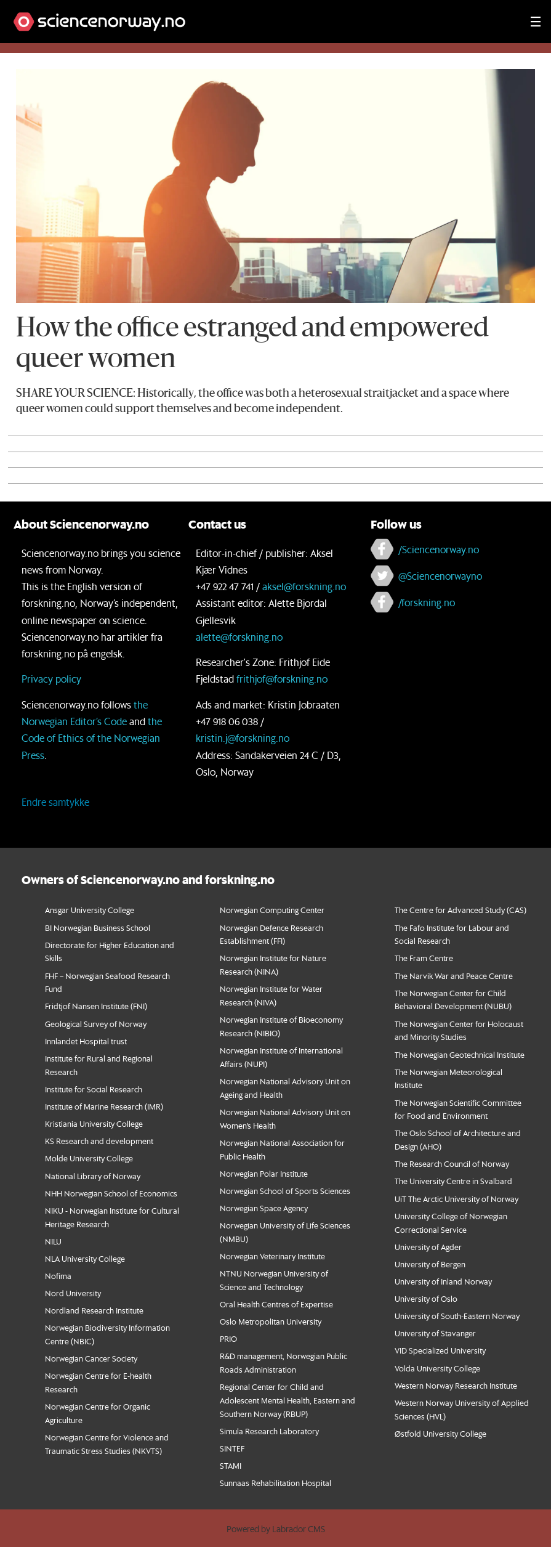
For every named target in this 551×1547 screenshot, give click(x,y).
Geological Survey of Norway (96, 1023)
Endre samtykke (55, 801)
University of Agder (428, 1246)
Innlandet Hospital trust (86, 1041)
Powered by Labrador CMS (276, 1529)
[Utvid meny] (535, 21)
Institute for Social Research (93, 1089)
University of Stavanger (435, 1333)
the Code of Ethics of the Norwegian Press (92, 738)
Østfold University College (440, 1433)
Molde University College (89, 1158)
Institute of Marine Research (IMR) (104, 1106)
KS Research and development (99, 1140)
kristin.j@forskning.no (242, 737)
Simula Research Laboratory (269, 1431)
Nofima (58, 1275)
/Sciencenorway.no (438, 549)
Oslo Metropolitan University (270, 1321)
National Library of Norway (92, 1176)
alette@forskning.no (239, 636)
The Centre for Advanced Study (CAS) (460, 909)
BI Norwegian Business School (97, 927)
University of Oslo (426, 1298)
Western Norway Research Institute (456, 1385)
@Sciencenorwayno (440, 575)
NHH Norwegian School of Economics (111, 1193)
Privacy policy (51, 678)
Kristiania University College (94, 1123)
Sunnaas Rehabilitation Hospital (275, 1482)
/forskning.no (426, 602)
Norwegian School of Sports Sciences (285, 1190)
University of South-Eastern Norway (457, 1315)
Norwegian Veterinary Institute (272, 1256)
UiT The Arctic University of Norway (456, 1198)
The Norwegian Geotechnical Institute (460, 1054)
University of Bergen (430, 1264)
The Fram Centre (424, 957)
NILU (53, 1241)
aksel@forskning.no (304, 586)
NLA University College (85, 1258)
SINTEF (232, 1448)
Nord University (73, 1293)
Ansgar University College (89, 909)
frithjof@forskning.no (282, 678)
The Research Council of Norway (452, 1163)
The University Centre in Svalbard (453, 1180)
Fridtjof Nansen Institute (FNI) (96, 1006)
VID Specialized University (440, 1350)
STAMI (230, 1465)
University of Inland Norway (443, 1281)
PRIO (228, 1338)
